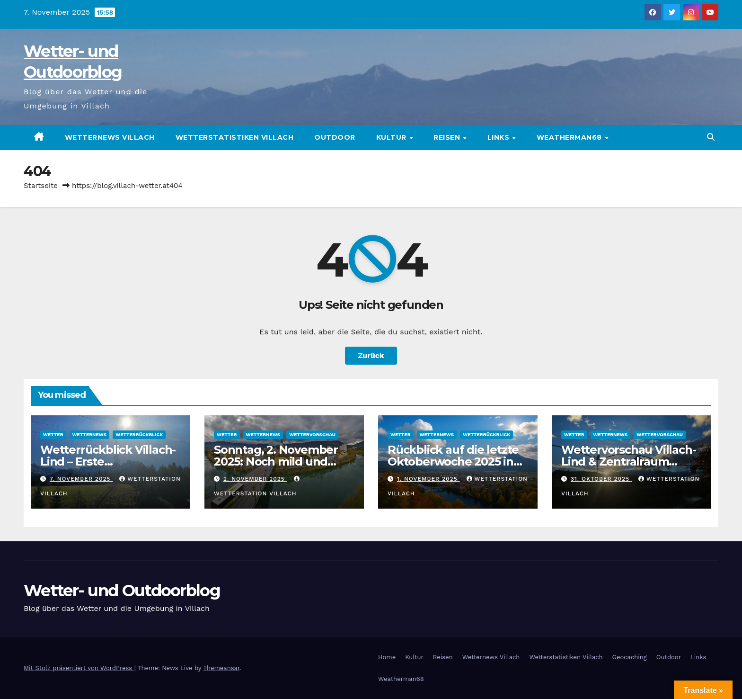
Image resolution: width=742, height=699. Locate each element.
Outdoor (334, 137)
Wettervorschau (312, 434)
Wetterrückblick (139, 434)
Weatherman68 (570, 137)
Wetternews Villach (110, 137)
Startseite (41, 185)
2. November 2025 (255, 478)
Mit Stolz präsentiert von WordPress (79, 668)
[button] (711, 137)
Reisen (447, 137)
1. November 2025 (428, 478)
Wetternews (89, 434)
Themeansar (221, 668)
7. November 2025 (81, 478)
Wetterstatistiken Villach (235, 137)
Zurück (371, 355)
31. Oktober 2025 (601, 478)
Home (387, 657)
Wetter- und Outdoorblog (122, 590)
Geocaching (629, 657)
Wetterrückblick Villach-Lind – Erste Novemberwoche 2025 (108, 461)
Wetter (53, 434)
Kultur (392, 137)
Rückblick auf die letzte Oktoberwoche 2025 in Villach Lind (453, 461)
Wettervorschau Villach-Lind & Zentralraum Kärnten (628, 461)
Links (499, 137)
